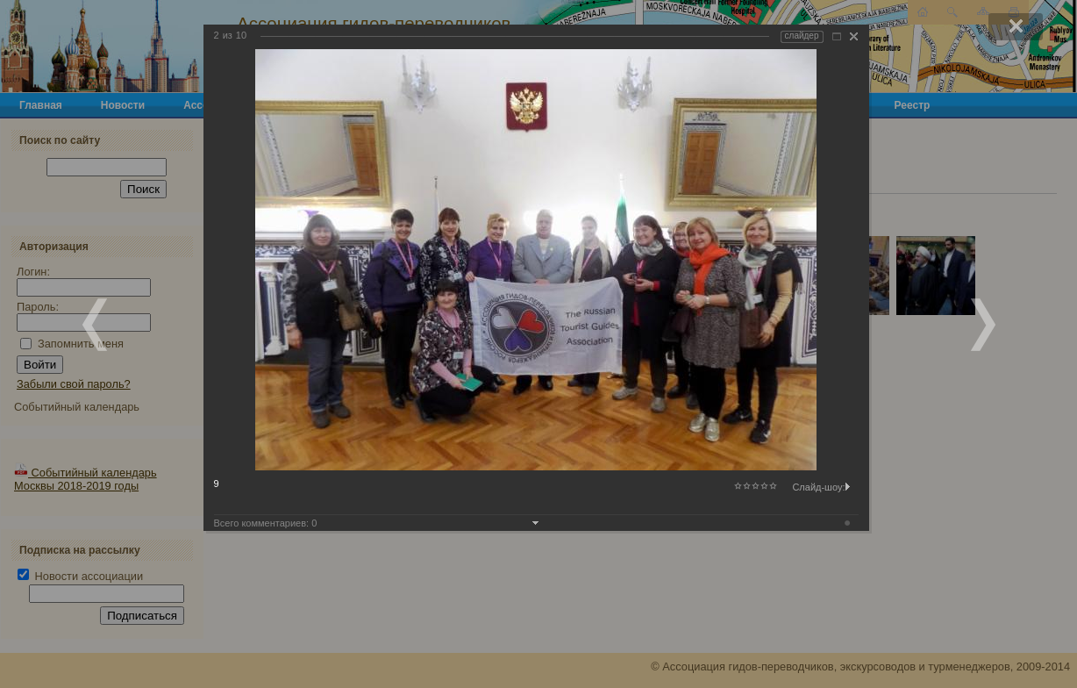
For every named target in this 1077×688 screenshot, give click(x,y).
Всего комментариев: (265, 523)
